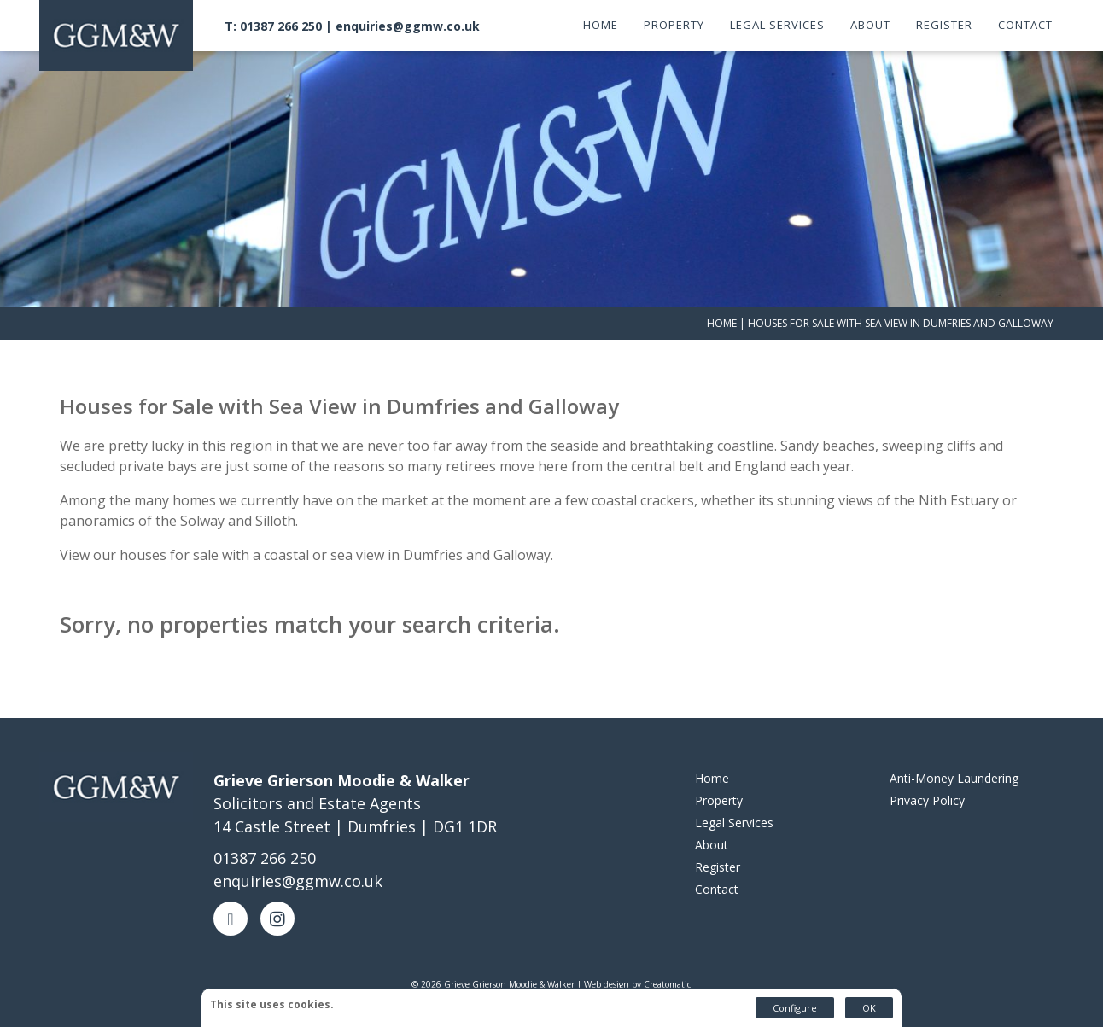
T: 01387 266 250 (273, 26)
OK (869, 1007)
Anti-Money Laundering (954, 778)
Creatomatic (667, 984)
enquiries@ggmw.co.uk (408, 26)
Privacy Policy (927, 800)
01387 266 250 (264, 858)
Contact (1025, 24)
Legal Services (777, 24)
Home (600, 24)
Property (674, 24)
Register (944, 24)
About (870, 24)
